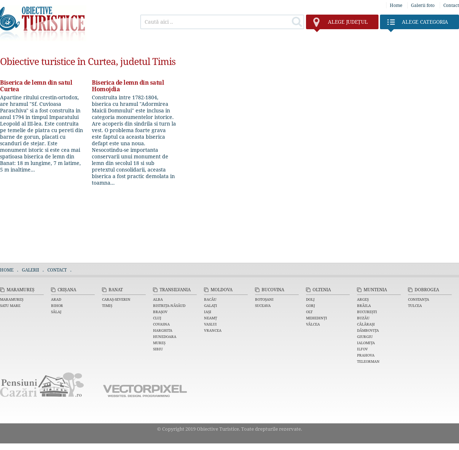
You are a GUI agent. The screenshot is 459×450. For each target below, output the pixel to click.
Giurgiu (365, 336)
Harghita (162, 330)
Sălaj (56, 311)
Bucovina (273, 289)
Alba (158, 299)
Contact (451, 5)
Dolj (310, 299)
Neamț (210, 317)
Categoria (417, 23)
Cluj (157, 317)
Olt (309, 311)
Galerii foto (423, 5)
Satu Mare (10, 305)
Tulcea (415, 305)
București (367, 311)
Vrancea (212, 330)
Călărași (366, 324)
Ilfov (362, 348)
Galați (210, 305)
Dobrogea (427, 289)
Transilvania (175, 289)
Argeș (363, 299)
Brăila (364, 305)
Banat (116, 289)
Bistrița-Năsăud (169, 305)
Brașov (160, 311)
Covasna (161, 324)
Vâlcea (313, 324)
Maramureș (21, 289)
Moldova (221, 289)
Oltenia (322, 289)
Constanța (418, 299)
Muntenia (375, 289)
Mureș (159, 342)
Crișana (67, 289)
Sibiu (158, 348)
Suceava (263, 305)
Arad (56, 299)
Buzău (363, 317)
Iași (207, 311)
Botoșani (264, 299)
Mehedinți (316, 317)
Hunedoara (164, 336)
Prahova (365, 355)
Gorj (310, 305)
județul (340, 23)
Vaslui (210, 324)
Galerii (30, 270)
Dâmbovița (368, 330)
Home (396, 5)
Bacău (210, 299)
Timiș (107, 305)
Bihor (57, 305)
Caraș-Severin (116, 299)
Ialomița (366, 342)
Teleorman (368, 361)
